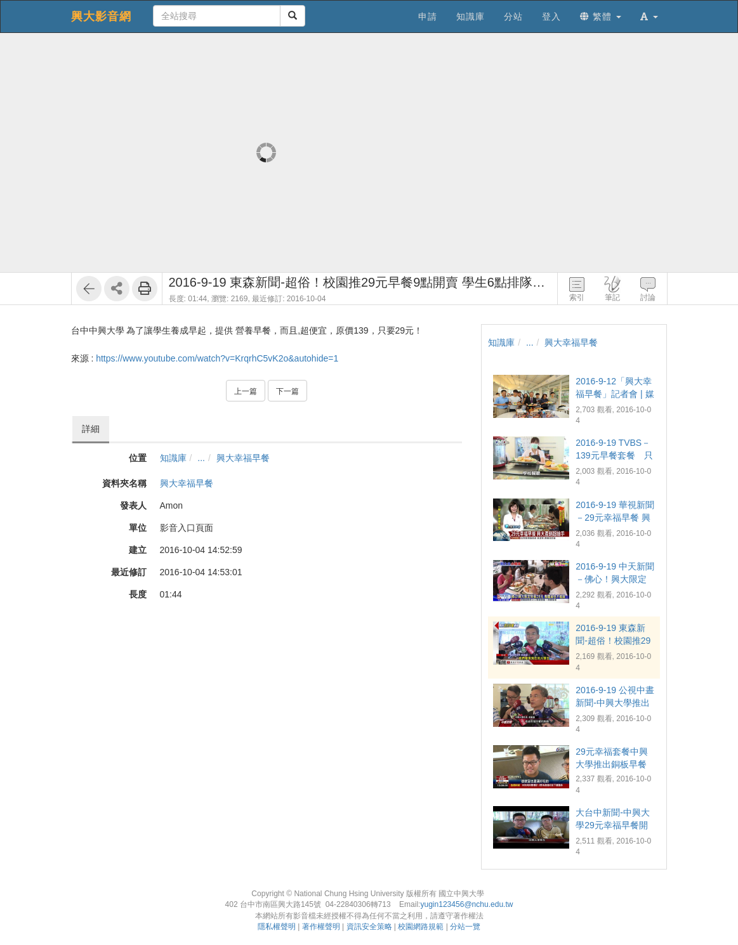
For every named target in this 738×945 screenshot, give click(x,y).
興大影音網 (101, 16)
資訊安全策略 (369, 926)
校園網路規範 (421, 926)
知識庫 (173, 458)
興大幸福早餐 (243, 458)
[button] (649, 16)
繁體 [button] (600, 16)
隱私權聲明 (277, 926)
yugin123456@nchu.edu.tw (466, 904)
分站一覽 (465, 926)
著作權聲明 (321, 926)
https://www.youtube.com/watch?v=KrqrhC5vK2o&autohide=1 (217, 358)
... (201, 458)
